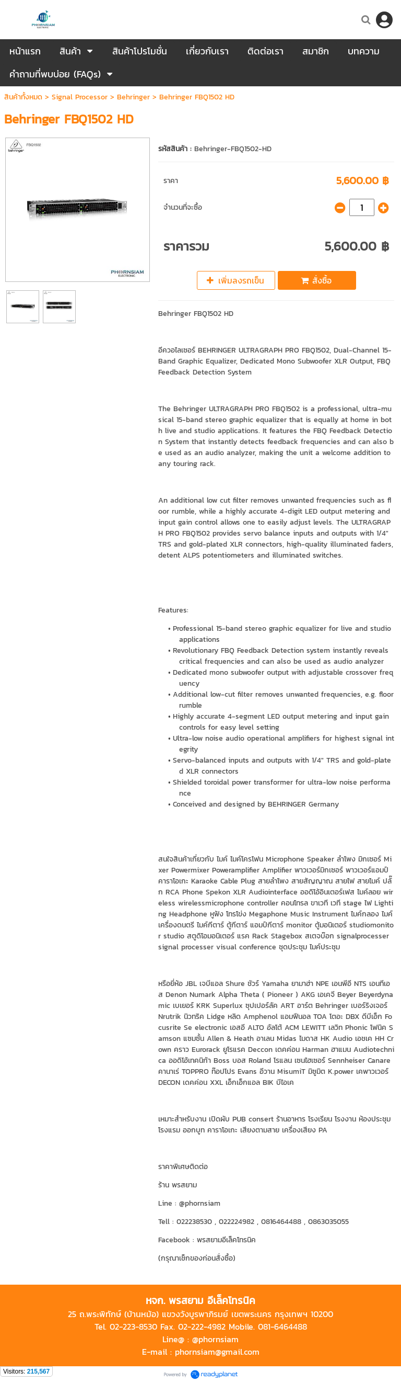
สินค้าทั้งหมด (23, 97)
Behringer (133, 97)
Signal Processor (80, 97)
